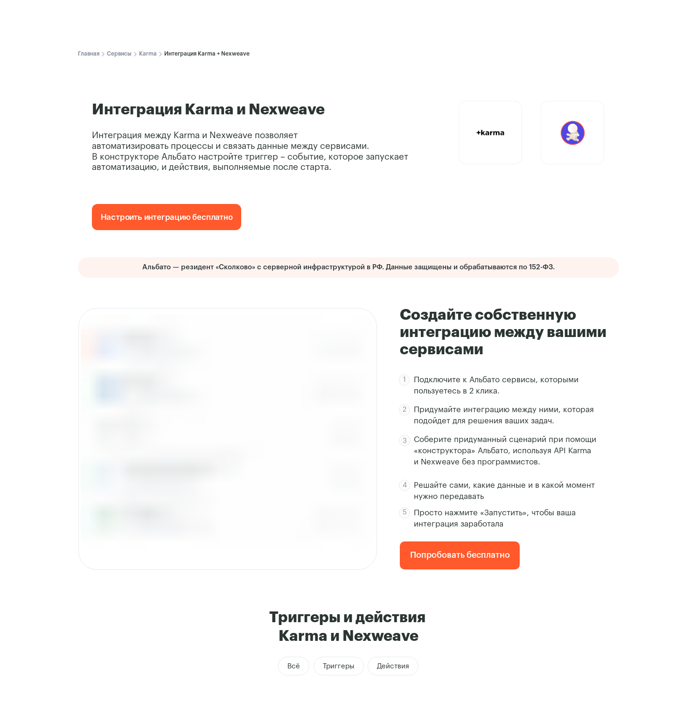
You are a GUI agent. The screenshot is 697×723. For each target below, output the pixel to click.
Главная (88, 53)
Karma (148, 53)
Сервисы (119, 53)
